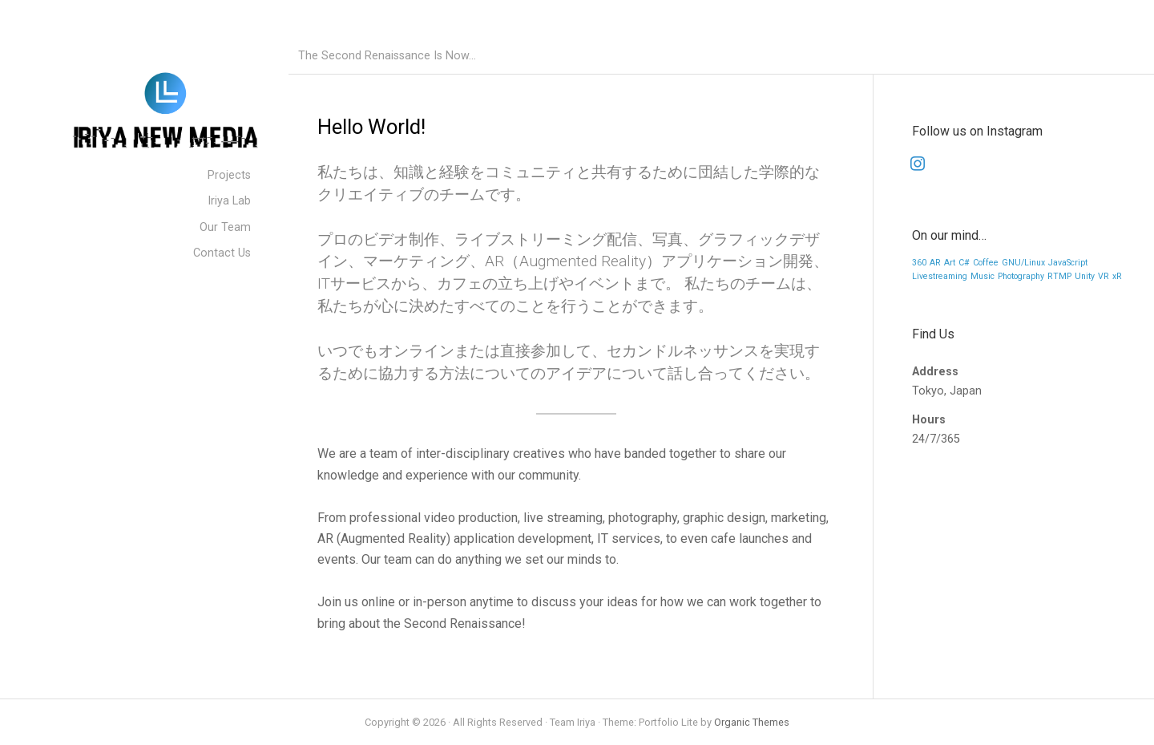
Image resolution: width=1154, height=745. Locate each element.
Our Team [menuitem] (225, 227)
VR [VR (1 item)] (1103, 276)
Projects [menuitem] (229, 175)
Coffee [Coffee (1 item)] (986, 262)
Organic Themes (751, 722)
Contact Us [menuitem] (222, 253)
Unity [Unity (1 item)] (1085, 276)
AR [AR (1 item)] (935, 262)
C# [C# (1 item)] (964, 262)
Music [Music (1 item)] (982, 276)
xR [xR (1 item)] (1117, 276)
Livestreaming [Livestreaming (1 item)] (939, 276)
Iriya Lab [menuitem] (229, 201)
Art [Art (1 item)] (949, 262)
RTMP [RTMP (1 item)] (1059, 276)
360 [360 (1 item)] (919, 262)
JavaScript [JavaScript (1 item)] (1067, 262)
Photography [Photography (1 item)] (1021, 276)
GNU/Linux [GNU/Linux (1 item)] (1023, 262)
